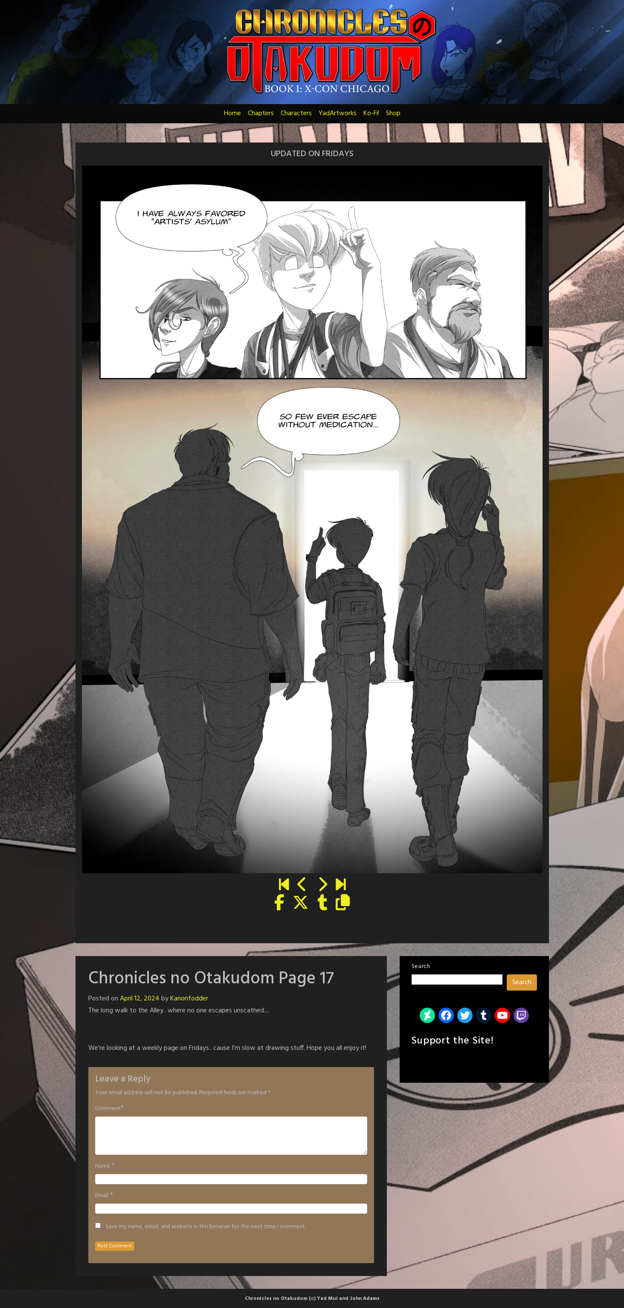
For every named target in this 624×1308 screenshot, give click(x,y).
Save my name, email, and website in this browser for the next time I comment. (205, 1227)
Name (102, 1166)
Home (232, 113)
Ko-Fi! (371, 113)
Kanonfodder (189, 998)
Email (101, 1196)
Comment (108, 1109)
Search (421, 966)
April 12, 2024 (140, 998)
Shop (393, 113)
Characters (296, 113)
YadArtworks (338, 113)
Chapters (261, 113)
